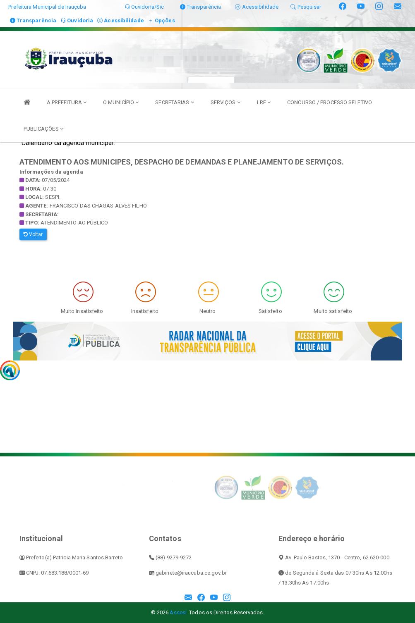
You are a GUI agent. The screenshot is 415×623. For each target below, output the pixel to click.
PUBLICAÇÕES (43, 129)
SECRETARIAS (174, 102)
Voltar (33, 234)
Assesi (178, 612)
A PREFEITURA (66, 102)
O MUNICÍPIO (121, 102)
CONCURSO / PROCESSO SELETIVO (329, 102)
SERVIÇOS (225, 102)
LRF (264, 102)
